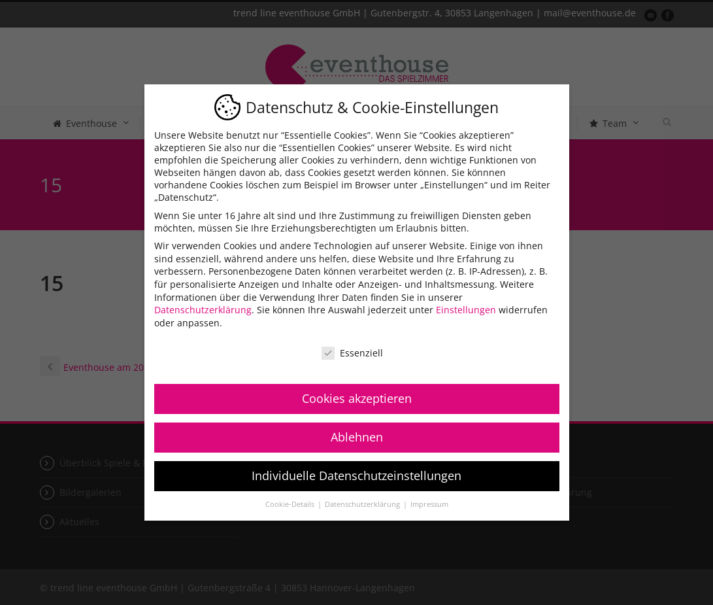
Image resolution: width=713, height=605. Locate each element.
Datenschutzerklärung (203, 309)
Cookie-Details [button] (290, 504)
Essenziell (352, 353)
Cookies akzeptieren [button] (357, 398)
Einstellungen (466, 309)
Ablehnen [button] (357, 437)
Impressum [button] (429, 504)
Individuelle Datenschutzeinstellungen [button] (356, 475)
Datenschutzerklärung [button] (363, 504)
